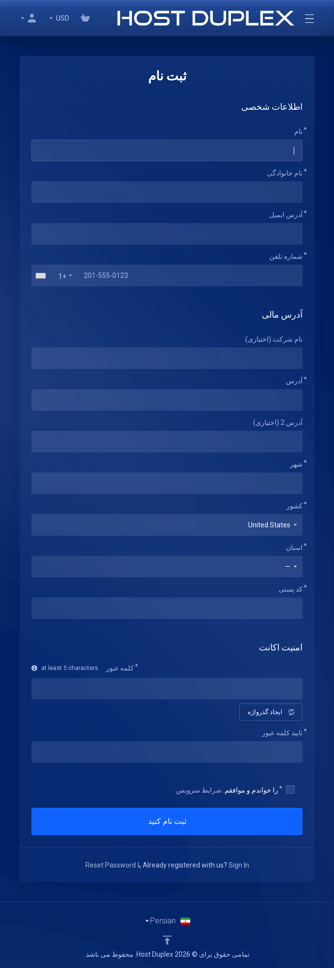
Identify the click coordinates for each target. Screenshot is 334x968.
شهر (296, 464)
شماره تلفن (286, 256)
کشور (294, 506)
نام (298, 131)
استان (294, 547)
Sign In (239, 865)
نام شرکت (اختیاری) (274, 339)
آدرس (294, 381)
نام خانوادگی (285, 173)
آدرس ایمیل (286, 215)
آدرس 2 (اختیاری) (278, 422)
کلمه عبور (120, 668)
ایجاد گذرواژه (271, 712)
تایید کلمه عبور (282, 733)
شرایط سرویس (199, 790)
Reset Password (110, 865)
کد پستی (291, 589)
